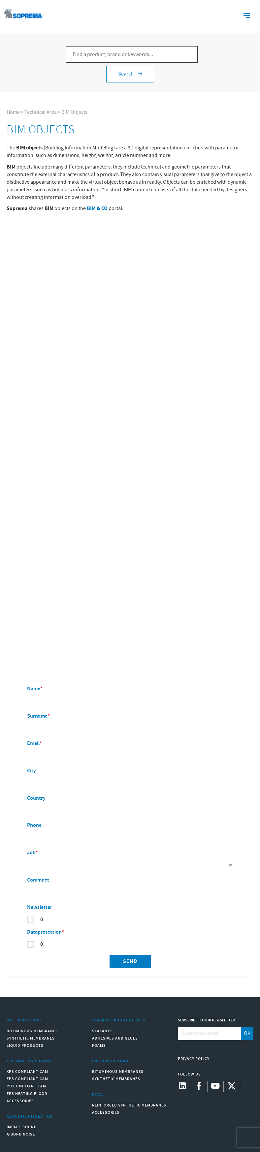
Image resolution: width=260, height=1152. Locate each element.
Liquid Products (25, 1045)
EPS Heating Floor (27, 1094)
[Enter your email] (210, 1033)
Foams (99, 1045)
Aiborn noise (21, 1134)
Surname (37, 716)
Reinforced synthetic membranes (129, 1105)
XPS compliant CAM (27, 1071)
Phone (34, 825)
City (31, 770)
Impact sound (22, 1127)
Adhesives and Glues (115, 1038)
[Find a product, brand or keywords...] (132, 54)
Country (36, 798)
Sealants (102, 1031)
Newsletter (39, 907)
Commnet (38, 880)
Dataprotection (44, 932)
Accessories (20, 1101)
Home (13, 112)
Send (130, 961)
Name (33, 688)
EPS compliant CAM (27, 1079)
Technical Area (40, 112)
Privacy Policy (194, 1059)
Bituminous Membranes (32, 1031)
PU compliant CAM (26, 1086)
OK (247, 1033)
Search (130, 74)
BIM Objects (74, 112)
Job (31, 852)
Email (33, 743)
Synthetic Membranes (31, 1038)
